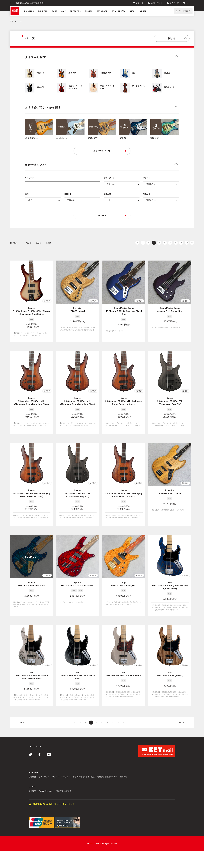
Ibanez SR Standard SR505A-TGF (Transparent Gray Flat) (170, 401)
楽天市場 (32, 782)
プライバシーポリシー (61, 768)
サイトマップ (44, 768)
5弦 (133, 73)
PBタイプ (40, 73)
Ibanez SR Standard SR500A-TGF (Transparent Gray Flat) (77, 491)
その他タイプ (105, 73)
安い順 (29, 243)
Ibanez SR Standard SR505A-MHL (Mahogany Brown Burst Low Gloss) (31, 491)
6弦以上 (167, 73)
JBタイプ (72, 73)
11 (192, 243)
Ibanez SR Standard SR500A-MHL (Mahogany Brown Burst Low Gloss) (123, 491)
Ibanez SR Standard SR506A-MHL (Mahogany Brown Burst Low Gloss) (123, 401)
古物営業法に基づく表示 (107, 768)
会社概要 (32, 768)
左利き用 (40, 87)
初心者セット (169, 87)
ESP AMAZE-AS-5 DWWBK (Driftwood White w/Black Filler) (31, 669)
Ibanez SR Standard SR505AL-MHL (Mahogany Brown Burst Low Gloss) (31, 401)
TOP (11, 21)
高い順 (38, 243)
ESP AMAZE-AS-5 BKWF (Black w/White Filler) (77, 669)
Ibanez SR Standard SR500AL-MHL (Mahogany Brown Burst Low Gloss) (77, 401)
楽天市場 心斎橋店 (63, 782)
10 (187, 243)
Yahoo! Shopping (46, 782)
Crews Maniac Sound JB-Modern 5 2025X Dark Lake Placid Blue (124, 311)
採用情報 (123, 768)
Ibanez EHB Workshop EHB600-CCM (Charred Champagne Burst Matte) (31, 311)
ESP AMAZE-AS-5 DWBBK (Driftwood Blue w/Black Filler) (169, 581)
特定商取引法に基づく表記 (84, 768)
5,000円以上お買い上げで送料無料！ (29, 3)
